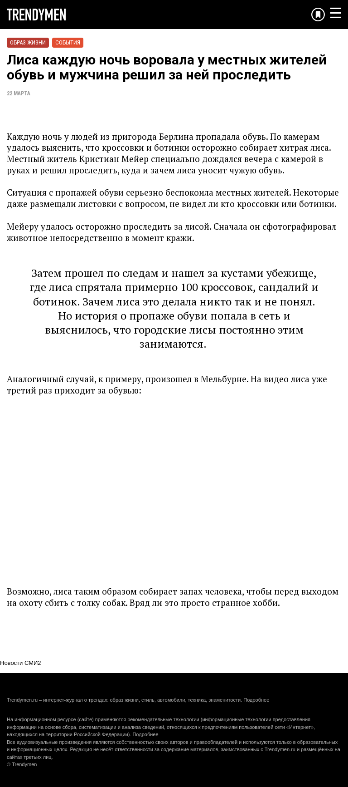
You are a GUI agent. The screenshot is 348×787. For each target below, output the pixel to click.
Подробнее (256, 700)
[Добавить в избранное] (318, 14)
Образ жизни (28, 42)
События (67, 42)
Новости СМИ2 (20, 662)
